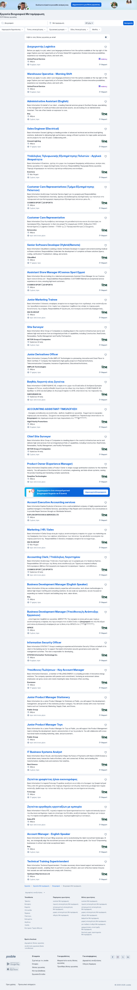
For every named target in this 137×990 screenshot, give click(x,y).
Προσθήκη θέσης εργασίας (67, 966)
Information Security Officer (44, 642)
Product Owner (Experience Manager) (50, 463)
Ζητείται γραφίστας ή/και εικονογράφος (52, 779)
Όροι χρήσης (11, 984)
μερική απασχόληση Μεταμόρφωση (93, 921)
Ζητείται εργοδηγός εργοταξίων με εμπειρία (54, 806)
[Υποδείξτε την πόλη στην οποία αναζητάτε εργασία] (71, 23)
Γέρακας (27, 913)
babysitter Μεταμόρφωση (90, 918)
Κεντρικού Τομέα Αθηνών (33, 928)
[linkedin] (128, 957)
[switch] (106, 37)
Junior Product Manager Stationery (48, 697)
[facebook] (112, 957)
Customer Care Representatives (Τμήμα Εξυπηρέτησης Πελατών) (60, 188)
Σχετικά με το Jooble (40, 960)
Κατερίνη (28, 904)
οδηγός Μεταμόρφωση (61, 915)
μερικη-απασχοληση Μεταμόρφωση (65, 912)
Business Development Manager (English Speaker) (57, 584)
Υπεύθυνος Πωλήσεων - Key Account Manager (55, 669)
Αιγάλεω (27, 922)
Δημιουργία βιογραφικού (95, 492)
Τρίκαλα (27, 901)
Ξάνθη (27, 925)
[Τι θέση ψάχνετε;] (23, 23)
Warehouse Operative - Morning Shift (49, 73)
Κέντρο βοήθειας (38, 971)
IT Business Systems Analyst (44, 751)
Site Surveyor (35, 327)
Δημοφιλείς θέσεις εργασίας (34, 943)
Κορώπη (27, 907)
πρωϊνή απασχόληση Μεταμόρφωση (65, 904)
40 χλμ (89, 23)
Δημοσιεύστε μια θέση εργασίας (86, 5)
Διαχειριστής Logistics (41, 46)
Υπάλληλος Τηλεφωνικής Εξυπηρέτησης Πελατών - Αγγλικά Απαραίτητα (64, 157)
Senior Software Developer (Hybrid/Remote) (53, 244)
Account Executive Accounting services (51, 502)
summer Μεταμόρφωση (61, 901)
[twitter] (123, 957)
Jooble (128, 985)
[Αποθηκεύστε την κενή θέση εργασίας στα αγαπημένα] (105, 47)
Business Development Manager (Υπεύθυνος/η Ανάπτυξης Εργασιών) (62, 613)
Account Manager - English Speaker (48, 834)
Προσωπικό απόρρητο (26, 984)
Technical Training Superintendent (48, 861)
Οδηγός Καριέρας (89, 964)
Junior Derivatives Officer (42, 354)
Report (103, 64)
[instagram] (118, 957)
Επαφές (35, 964)
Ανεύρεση (128, 23)
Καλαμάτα (28, 919)
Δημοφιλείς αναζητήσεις (35, 892)
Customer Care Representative (46, 217)
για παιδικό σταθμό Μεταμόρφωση (93, 924)
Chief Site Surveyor (39, 436)
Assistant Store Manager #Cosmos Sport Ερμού (56, 272)
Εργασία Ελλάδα (38, 974)
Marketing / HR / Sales (40, 529)
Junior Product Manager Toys (45, 724)
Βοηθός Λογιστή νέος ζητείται (45, 381)
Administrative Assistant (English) (47, 101)
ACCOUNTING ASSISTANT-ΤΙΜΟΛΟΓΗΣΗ (52, 409)
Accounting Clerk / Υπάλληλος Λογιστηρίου (53, 557)
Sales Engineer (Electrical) (43, 128)
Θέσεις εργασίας (38, 967)
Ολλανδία (28, 910)
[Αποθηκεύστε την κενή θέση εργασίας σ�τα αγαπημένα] (105, 807)
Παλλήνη (28, 916)
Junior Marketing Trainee (42, 299)
